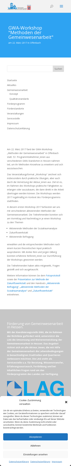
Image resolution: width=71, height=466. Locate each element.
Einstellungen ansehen (35, 454)
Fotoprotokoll (53, 275)
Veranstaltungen (15, 113)
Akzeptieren (35, 436)
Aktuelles (11, 85)
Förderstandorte (15, 108)
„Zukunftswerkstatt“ (42, 290)
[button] (66, 402)
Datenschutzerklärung (19, 461)
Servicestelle (13, 118)
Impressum (57, 461)
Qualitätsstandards (19, 98)
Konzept (13, 93)
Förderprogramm (16, 103)
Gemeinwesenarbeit (17, 90)
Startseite (12, 80)
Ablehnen (35, 445)
